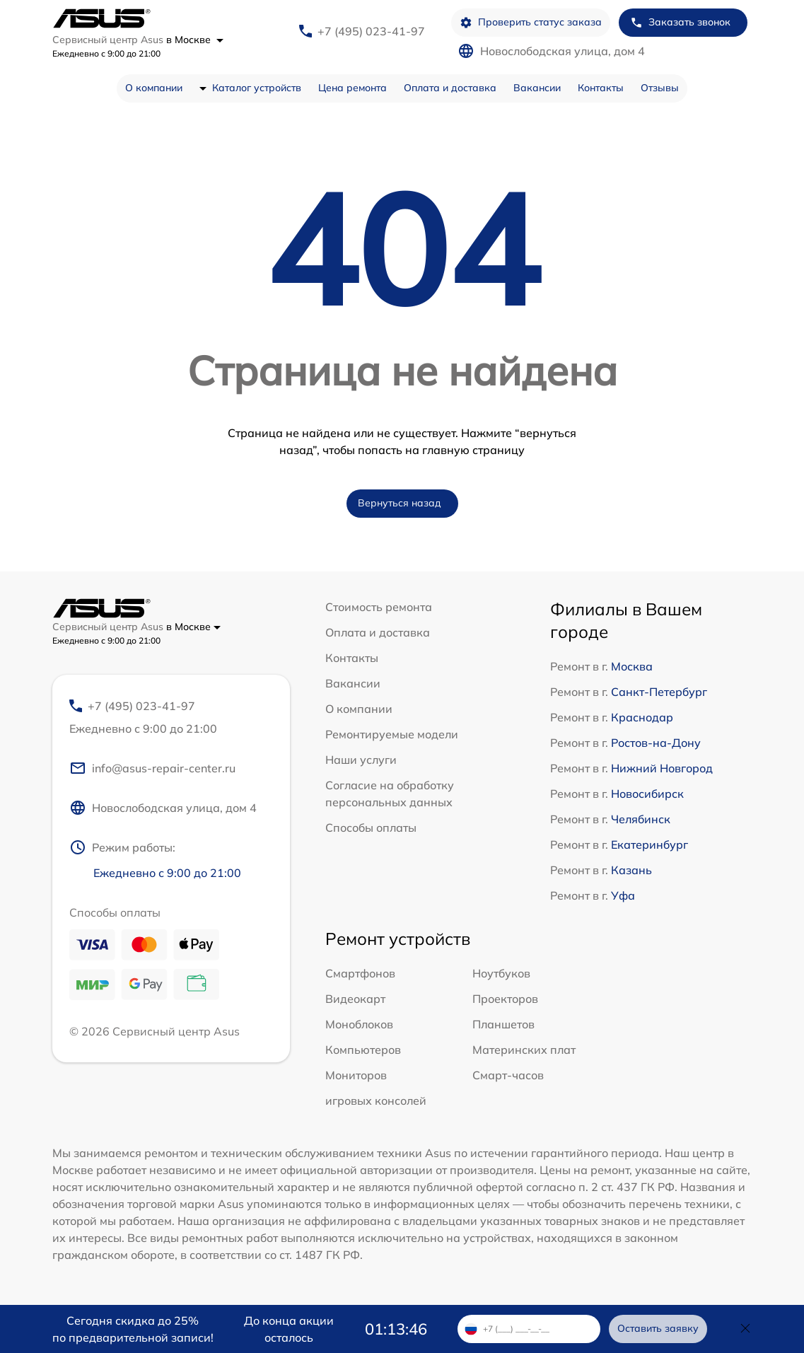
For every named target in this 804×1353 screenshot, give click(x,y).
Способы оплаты (370, 827)
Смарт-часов (508, 1075)
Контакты (601, 87)
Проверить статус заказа (531, 22)
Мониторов (356, 1075)
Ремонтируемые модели (391, 734)
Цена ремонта (352, 87)
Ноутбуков (501, 973)
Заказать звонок (680, 22)
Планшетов (503, 1024)
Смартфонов (360, 973)
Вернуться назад (399, 503)
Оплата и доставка (450, 87)
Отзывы (660, 87)
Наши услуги (361, 760)
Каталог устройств (256, 87)
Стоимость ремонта (378, 607)
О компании (153, 87)
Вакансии (537, 87)
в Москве (194, 39)
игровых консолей (375, 1100)
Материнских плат (524, 1050)
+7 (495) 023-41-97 (371, 31)
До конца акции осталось (289, 1329)
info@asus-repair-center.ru (152, 768)
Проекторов (505, 999)
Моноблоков (359, 1024)
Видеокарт (355, 999)
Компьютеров (363, 1050)
